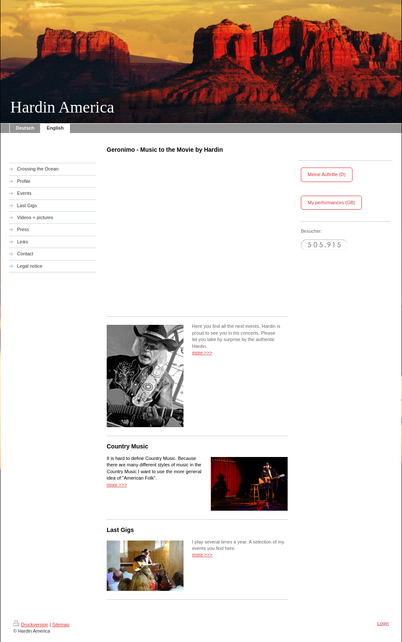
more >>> (202, 352)
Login (383, 623)
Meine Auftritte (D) (327, 174)
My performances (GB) (331, 202)
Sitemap (60, 624)
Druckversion (30, 624)
